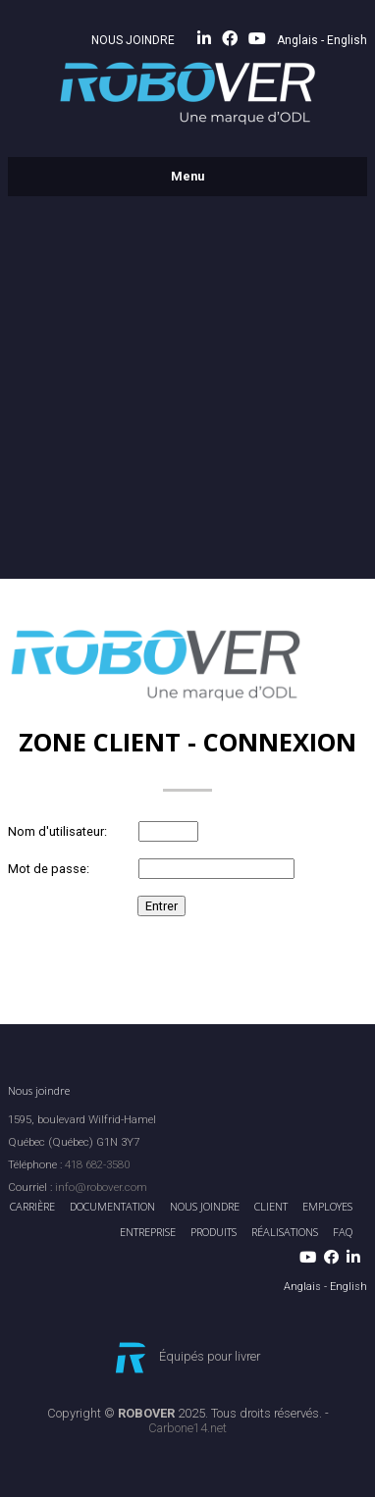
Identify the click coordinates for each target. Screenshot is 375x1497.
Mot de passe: (48, 868)
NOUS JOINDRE (133, 40)
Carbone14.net (187, 1427)
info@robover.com (101, 1187)
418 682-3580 (97, 1164)
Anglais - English (322, 40)
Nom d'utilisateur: (57, 831)
